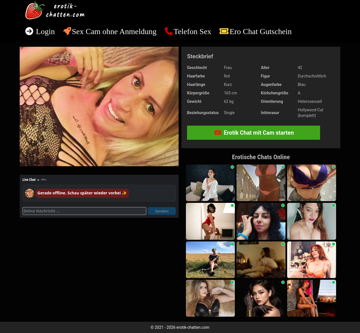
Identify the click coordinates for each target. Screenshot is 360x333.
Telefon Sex (192, 31)
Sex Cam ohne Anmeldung (114, 31)
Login (44, 31)
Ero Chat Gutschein (261, 31)
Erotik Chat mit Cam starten (254, 132)
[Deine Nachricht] (84, 211)
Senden (161, 211)
